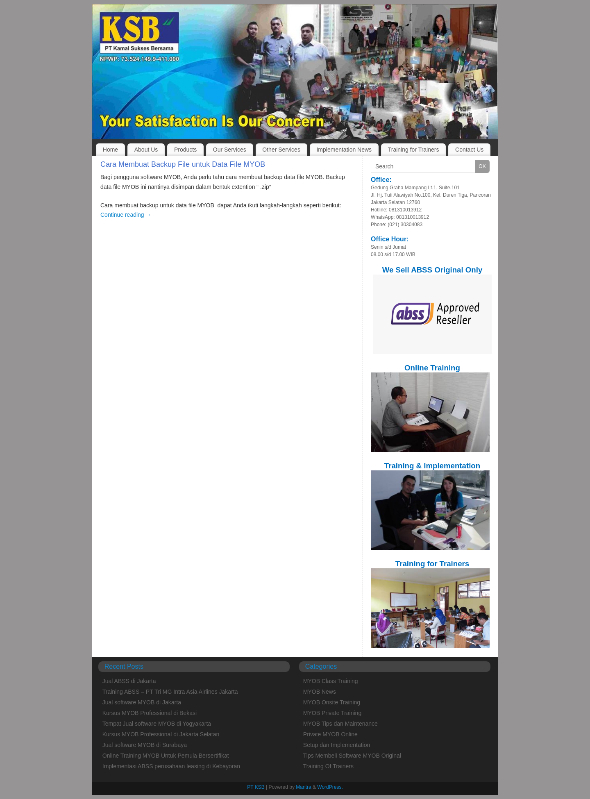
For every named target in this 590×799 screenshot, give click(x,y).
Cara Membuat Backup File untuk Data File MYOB (182, 164)
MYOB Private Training (332, 713)
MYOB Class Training (330, 681)
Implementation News (344, 149)
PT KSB (255, 787)
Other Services (281, 149)
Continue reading (126, 214)
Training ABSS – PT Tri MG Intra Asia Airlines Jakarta (170, 691)
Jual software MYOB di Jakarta (141, 702)
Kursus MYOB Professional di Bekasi (149, 713)
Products (185, 149)
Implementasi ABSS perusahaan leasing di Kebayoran (171, 766)
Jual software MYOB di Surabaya (144, 745)
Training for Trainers (413, 149)
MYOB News (319, 691)
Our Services (229, 149)
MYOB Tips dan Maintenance (340, 723)
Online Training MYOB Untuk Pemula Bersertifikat (165, 755)
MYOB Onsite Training (331, 702)
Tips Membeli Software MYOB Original (352, 755)
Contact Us (469, 149)
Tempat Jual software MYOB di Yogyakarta (156, 723)
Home (110, 149)
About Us (146, 149)
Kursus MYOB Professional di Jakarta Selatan (161, 734)
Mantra (303, 787)
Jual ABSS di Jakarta (129, 681)
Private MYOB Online (330, 734)
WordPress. (330, 787)
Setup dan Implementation (336, 745)
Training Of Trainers (328, 766)
